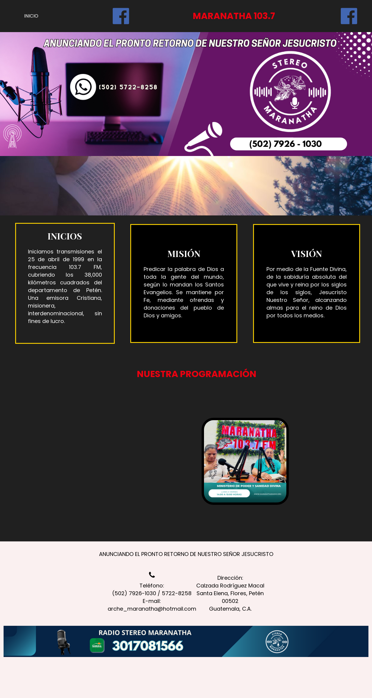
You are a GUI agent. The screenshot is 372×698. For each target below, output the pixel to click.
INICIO (31, 15)
